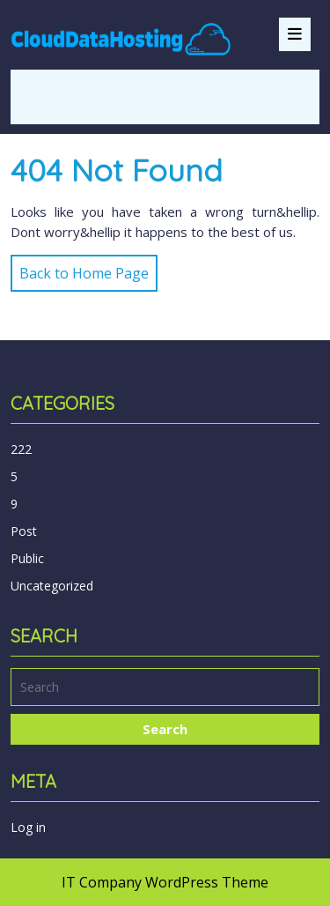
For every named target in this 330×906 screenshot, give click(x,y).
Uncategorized (52, 585)
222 (21, 449)
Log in (28, 827)
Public (27, 558)
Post (24, 531)
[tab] (295, 34)
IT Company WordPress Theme (165, 882)
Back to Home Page (80, 269)
